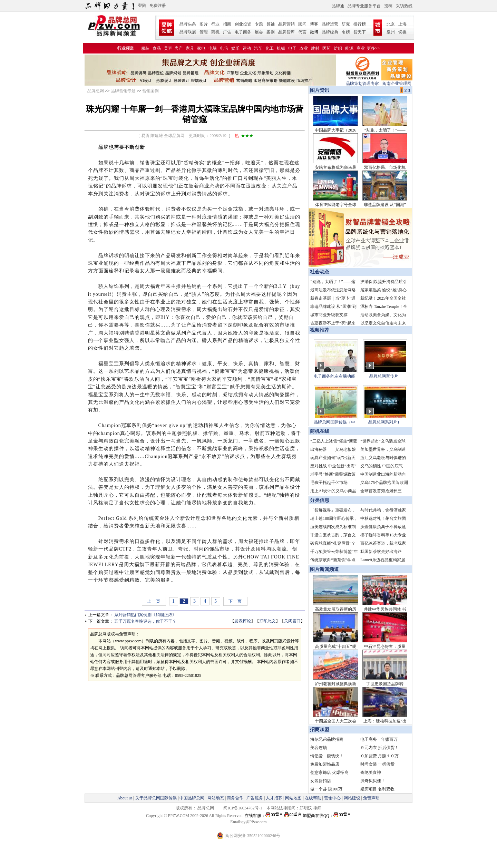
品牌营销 (286, 24)
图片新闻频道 (324, 569)
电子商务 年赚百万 (379, 739)
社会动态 (319, 271)
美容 (168, 48)
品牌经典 (330, 32)
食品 (157, 48)
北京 (391, 24)
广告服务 (254, 798)
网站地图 (293, 798)
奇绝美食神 (370, 772)
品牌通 (338, 5)
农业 (304, 48)
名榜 (346, 32)
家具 (190, 48)
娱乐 (235, 48)
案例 (270, 32)
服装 (145, 48)
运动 (247, 48)
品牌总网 (95, 90)
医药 (326, 48)
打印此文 (267, 621)
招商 (227, 24)
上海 (402, 24)
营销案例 (150, 90)
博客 (314, 24)
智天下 (359, 32)
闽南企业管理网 (396, 81)
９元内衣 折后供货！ (379, 747)
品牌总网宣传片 (383, 376)
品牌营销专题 (123, 90)
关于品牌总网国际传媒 (156, 798)
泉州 (391, 32)
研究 (346, 24)
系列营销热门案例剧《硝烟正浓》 (145, 614)
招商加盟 (319, 729)
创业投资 (243, 24)
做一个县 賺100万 (326, 789)
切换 (402, 32)
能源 (349, 48)
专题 (259, 24)
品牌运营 (330, 24)
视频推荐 (319, 330)
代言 (302, 32)
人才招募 (274, 798)
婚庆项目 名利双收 (377, 789)
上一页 (153, 601)
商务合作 (235, 798)
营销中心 (332, 798)
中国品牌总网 (191, 798)
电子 (292, 48)
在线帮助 (313, 798)
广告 (227, 32)
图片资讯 (319, 90)
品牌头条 (187, 24)
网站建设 (352, 798)
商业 (361, 48)
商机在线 (319, 431)
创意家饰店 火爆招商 (329, 772)
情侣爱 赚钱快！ (326, 755)
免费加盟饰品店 (324, 764)
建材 (315, 48)
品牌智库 (286, 32)
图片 (203, 24)
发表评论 (242, 621)
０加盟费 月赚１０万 (379, 755)
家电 (201, 48)
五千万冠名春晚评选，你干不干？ (145, 621)
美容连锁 (318, 747)
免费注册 (157, 5)
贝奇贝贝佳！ (372, 780)
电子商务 (243, 32)
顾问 (302, 24)
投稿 (388, 5)
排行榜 (359, 24)
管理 (203, 32)
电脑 (212, 48)
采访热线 (404, 5)
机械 (281, 48)
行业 (215, 24)
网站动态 (215, 798)
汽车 (258, 48)
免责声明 (371, 798)
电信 (224, 48)
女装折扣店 (320, 780)
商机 (215, 32)
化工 (269, 48)
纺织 (338, 48)
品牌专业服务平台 (364, 5)
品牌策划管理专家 (362, 81)
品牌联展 (187, 32)
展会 (259, 32)
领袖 (270, 24)
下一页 (235, 601)
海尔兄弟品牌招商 (326, 739)
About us (125, 798)
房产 (178, 48)
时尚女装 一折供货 (377, 764)
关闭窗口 (292, 621)
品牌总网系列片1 (383, 422)
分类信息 (319, 500)
